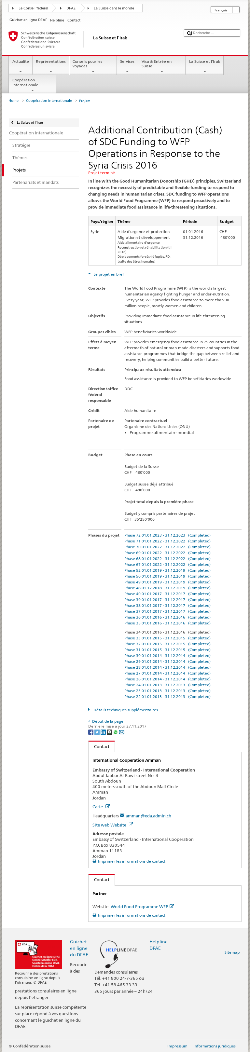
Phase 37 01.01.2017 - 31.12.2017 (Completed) (167, 611)
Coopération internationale (32, 85)
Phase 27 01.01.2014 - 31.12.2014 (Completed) (167, 673)
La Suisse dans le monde (114, 8)
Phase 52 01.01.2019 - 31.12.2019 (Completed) (167, 570)
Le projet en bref (108, 274)
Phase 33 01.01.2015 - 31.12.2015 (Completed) (167, 638)
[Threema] (110, 731)
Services (127, 67)
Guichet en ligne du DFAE (79, 948)
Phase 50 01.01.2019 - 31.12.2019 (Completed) (167, 576)
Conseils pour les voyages (93, 67)
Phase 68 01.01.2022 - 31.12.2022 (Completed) (167, 558)
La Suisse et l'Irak (204, 67)
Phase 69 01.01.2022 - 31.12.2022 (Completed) (167, 553)
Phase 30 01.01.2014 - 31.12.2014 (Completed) (167, 655)
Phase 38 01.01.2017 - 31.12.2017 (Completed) (167, 605)
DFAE (71, 8)
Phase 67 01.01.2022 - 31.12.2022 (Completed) (167, 564)
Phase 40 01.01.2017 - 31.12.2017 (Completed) (167, 594)
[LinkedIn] (104, 731)
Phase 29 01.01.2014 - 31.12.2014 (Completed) (167, 661)
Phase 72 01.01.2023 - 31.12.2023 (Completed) (167, 535)
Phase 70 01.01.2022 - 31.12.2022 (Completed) (167, 547)
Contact (99, 746)
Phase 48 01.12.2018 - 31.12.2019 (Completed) (167, 588)
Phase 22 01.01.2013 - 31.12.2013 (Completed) (167, 696)
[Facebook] (91, 731)
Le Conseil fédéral (33, 8)
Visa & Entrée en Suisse (161, 67)
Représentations (51, 67)
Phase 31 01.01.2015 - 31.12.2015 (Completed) (167, 650)
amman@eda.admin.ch (148, 815)
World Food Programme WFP (142, 906)
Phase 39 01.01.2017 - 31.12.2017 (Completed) (167, 599)
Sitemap (232, 952)
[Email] (121, 731)
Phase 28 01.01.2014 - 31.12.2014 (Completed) (167, 667)
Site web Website (112, 824)
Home (13, 101)
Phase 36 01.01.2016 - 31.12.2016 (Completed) (167, 617)
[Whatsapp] (116, 731)
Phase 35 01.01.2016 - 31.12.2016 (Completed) (167, 623)
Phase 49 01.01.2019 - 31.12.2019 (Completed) (167, 582)
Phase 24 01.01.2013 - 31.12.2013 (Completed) (167, 685)
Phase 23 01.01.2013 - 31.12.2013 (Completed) (167, 691)
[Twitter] (97, 731)
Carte (101, 806)
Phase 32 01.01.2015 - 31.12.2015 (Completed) (167, 644)
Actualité (20, 67)
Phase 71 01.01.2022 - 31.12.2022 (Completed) (167, 541)
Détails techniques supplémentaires (125, 709)
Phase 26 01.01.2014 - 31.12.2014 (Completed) (167, 679)
